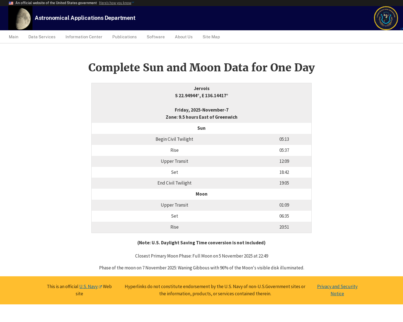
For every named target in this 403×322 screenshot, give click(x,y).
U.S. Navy (88, 286)
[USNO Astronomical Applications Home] (85, 17)
